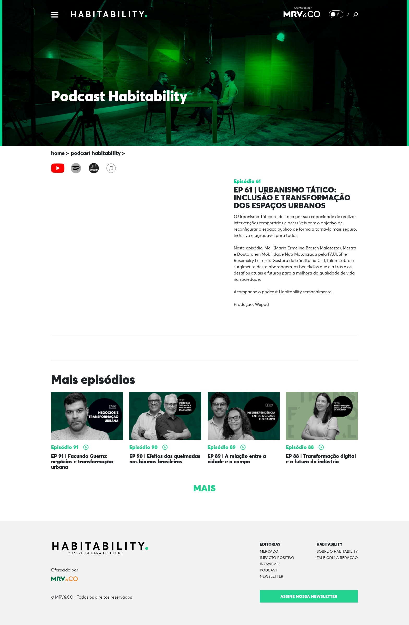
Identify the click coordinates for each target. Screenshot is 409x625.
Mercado (269, 551)
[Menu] (54, 14)
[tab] (57, 168)
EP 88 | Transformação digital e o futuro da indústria (321, 459)
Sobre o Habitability (337, 551)
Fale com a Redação (337, 557)
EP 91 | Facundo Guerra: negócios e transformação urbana (82, 461)
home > (60, 153)
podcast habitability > (98, 153)
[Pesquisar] (355, 14)
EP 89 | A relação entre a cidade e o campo (237, 459)
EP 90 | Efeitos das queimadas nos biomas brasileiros (165, 459)
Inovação (270, 563)
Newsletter (271, 576)
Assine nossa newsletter (308, 595)
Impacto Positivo (277, 557)
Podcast (268, 570)
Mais (204, 487)
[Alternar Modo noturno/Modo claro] (336, 14)
